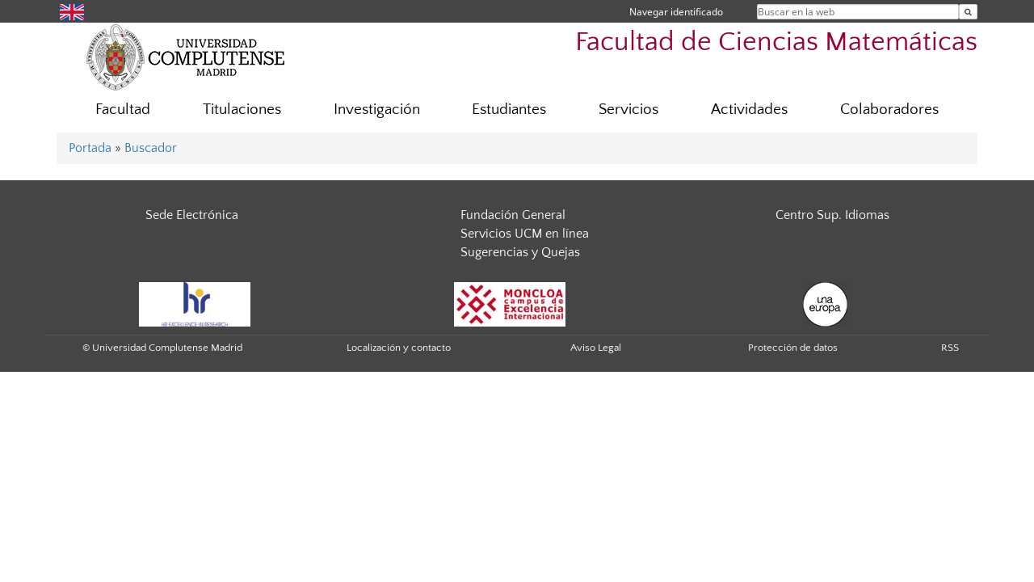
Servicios (628, 109)
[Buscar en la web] (968, 11)
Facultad (122, 109)
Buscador (150, 148)
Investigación (377, 109)
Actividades (749, 109)
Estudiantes (509, 109)
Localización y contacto (399, 347)
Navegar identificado (676, 12)
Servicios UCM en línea (524, 233)
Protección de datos (793, 347)
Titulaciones (242, 109)
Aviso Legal (595, 347)
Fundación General (512, 215)
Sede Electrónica (191, 215)
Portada (90, 148)
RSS (950, 347)
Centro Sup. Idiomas (832, 215)
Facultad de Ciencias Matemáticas (776, 42)
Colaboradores (889, 109)
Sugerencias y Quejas (520, 252)
